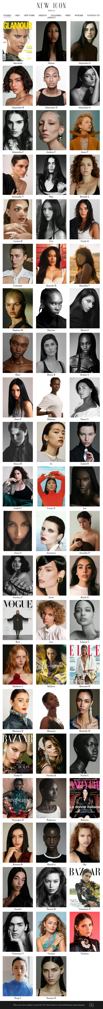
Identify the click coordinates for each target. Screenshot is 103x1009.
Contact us (93, 15)
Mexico (43, 15)
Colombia (56, 15)
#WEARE (79, 15)
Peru (68, 15)
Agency (51, 17)
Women (7, 15)
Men (17, 15)
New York (29, 15)
